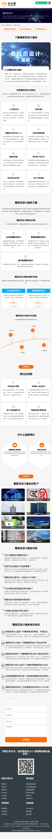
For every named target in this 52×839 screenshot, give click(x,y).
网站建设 (9, 25)
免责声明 (29, 823)
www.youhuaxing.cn (27, 834)
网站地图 (29, 820)
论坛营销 (4, 820)
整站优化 (4, 798)
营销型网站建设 (10, 29)
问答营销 (4, 823)
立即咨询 (26, 373)
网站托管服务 (30, 801)
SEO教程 (16, 830)
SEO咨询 (4, 804)
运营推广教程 (34, 830)
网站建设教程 (24, 830)
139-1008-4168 (43, 3)
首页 (3, 25)
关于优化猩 (29, 817)
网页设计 (29, 804)
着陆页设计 (16, 25)
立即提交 (26, 748)
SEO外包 (4, 801)
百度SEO (4, 792)
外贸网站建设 (40, 29)
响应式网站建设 (26, 29)
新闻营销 (4, 817)
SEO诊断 (4, 807)
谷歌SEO (4, 795)
